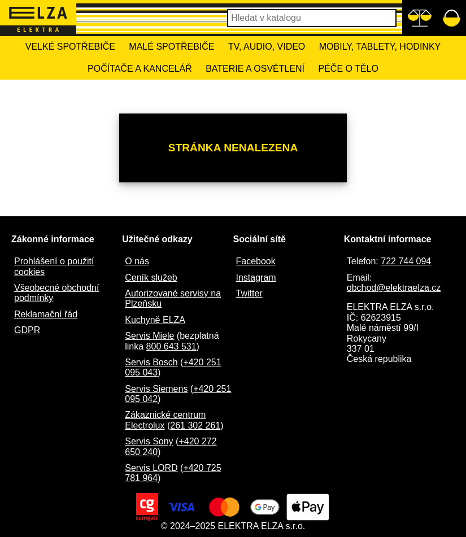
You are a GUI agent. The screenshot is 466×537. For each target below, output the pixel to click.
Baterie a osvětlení (255, 68)
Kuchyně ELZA (155, 320)
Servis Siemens (156, 389)
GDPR (27, 330)
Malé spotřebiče (171, 46)
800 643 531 (171, 346)
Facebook (256, 261)
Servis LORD (151, 468)
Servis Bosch (151, 362)
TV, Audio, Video (266, 46)
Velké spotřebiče (70, 46)
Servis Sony (149, 441)
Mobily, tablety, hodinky (380, 46)
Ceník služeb (151, 277)
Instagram (256, 277)
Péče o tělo (348, 68)
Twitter (249, 293)
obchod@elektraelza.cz (394, 287)
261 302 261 (195, 425)
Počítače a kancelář (140, 68)
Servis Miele (149, 335)
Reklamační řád (45, 314)
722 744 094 (406, 261)
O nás (137, 261)
